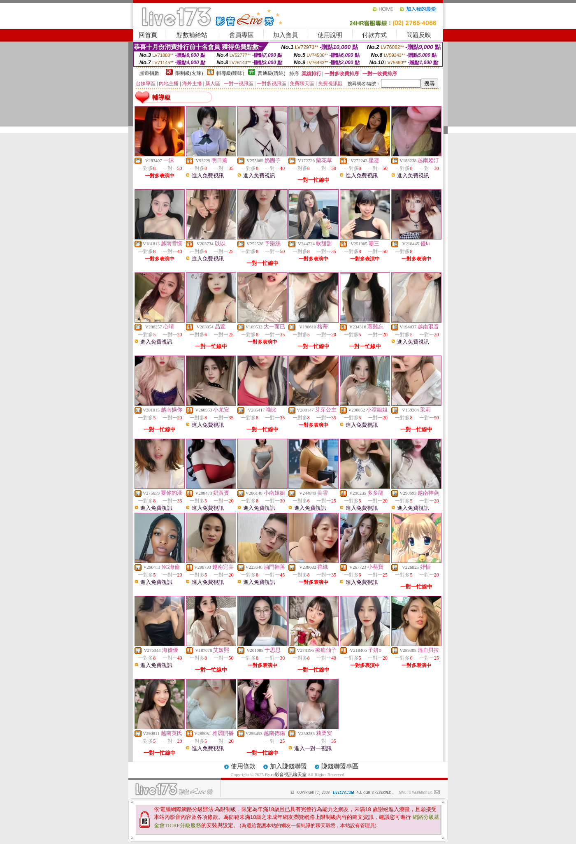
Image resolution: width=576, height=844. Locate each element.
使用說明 (330, 35)
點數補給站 (192, 35)
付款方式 (374, 35)
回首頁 (148, 35)
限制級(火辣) (189, 73)
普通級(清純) (272, 73)
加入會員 (285, 35)
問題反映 (418, 35)
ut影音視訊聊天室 (289, 774)
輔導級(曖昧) (230, 73)
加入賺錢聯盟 (288, 766)
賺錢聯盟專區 (339, 766)
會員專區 (241, 35)
